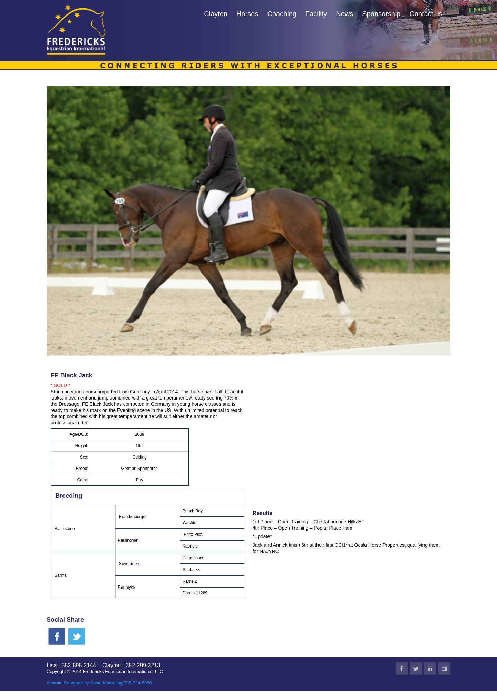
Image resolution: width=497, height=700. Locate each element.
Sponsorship (381, 14)
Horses (247, 14)
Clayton (215, 14)
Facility (316, 14)
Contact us (425, 14)
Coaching (281, 14)
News (344, 14)
